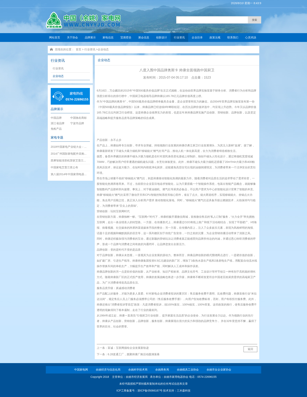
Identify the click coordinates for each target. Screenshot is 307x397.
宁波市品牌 (77, 123)
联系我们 (232, 37)
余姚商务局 (162, 369)
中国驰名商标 (78, 117)
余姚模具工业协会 (188, 369)
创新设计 (161, 37)
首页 (78, 49)
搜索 (254, 19)
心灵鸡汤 (250, 37)
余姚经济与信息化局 (108, 369)
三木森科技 (184, 390)
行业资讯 (179, 37)
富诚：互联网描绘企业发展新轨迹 (128, 347)
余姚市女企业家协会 (219, 369)
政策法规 (214, 37)
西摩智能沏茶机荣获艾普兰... (68, 160)
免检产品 (56, 128)
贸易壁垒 (125, 37)
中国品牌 (56, 117)
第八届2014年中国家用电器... (69, 174)
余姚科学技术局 (137, 369)
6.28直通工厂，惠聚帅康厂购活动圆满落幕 (134, 354)
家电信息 (108, 37)
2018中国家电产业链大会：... (69, 146)
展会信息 (143, 37)
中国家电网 (81, 369)
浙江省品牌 (57, 123)
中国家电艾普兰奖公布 (64, 167)
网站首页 (54, 37)
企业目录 (197, 37)
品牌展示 (90, 37)
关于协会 (72, 37)
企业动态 (103, 49)
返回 (250, 349)
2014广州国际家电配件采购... (69, 153)
